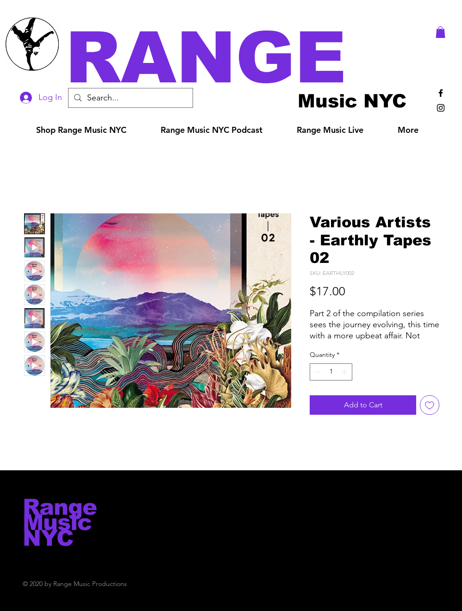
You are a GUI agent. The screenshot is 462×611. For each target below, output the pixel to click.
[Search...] (130, 97)
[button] (244, 57)
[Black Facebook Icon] (441, 93)
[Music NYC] (352, 100)
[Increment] (345, 372)
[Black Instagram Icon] (441, 108)
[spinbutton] (331, 372)
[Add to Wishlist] (429, 405)
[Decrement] (317, 372)
